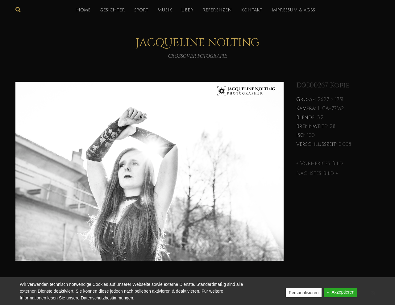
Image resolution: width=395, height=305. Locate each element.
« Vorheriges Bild (319, 163)
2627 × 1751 (330, 99)
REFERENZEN (217, 10)
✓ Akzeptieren (340, 292)
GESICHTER (112, 10)
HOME (83, 10)
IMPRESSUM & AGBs (293, 10)
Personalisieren (304, 292)
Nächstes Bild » (317, 173)
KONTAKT (251, 10)
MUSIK (165, 10)
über (187, 10)
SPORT (141, 10)
